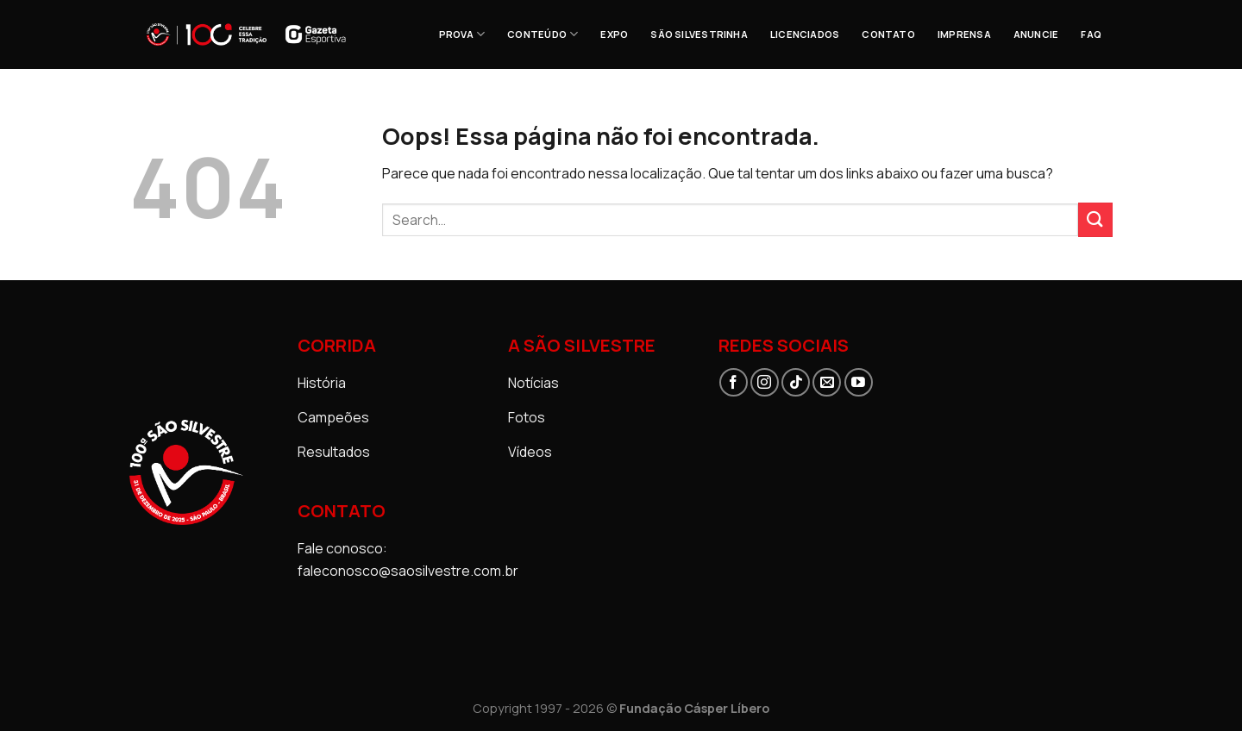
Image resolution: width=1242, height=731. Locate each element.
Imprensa (964, 34)
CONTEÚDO (542, 34)
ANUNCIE (1036, 34)
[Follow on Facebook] (733, 382)
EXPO (614, 34)
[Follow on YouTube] (858, 382)
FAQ (1091, 34)
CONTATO (888, 34)
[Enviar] (1095, 219)
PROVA (462, 34)
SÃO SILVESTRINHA (699, 34)
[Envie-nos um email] (826, 382)
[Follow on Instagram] (764, 382)
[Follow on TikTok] (795, 382)
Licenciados (804, 34)
